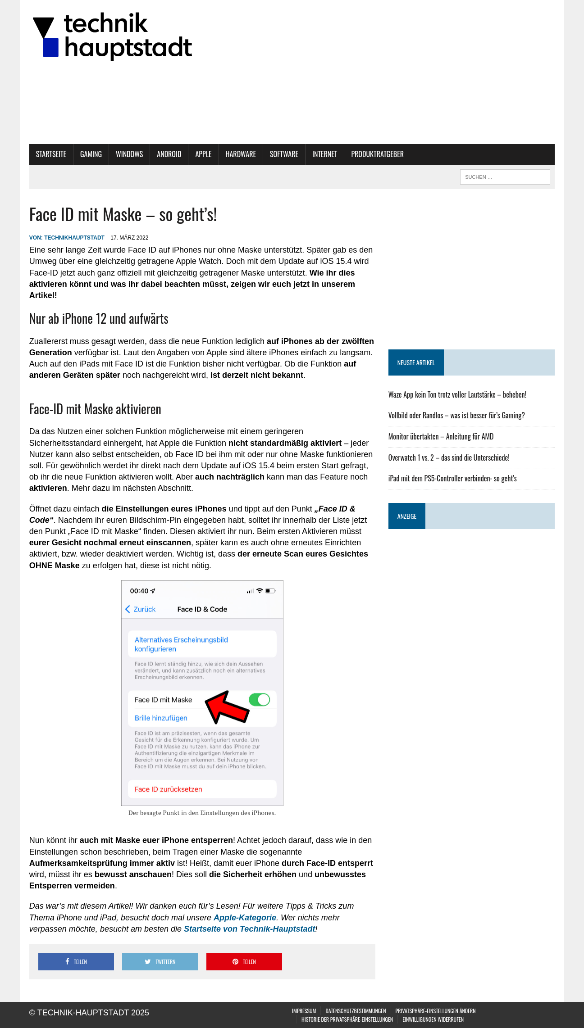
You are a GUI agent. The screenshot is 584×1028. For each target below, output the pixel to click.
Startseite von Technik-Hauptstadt (249, 928)
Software (284, 154)
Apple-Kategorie (245, 917)
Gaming (91, 154)
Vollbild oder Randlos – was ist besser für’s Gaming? (456, 415)
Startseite (51, 154)
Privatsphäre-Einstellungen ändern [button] (436, 1010)
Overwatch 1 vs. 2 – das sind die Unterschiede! (449, 457)
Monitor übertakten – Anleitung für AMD (441, 436)
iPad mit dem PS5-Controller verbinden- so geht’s (452, 478)
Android (169, 154)
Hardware (241, 154)
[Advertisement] (471, 269)
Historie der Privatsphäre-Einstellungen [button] (347, 1019)
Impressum (304, 1010)
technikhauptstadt (74, 238)
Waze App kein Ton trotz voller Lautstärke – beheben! (457, 394)
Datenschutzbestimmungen (355, 1010)
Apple (203, 154)
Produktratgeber (377, 154)
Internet (324, 154)
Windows (129, 154)
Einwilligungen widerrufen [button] (433, 1019)
